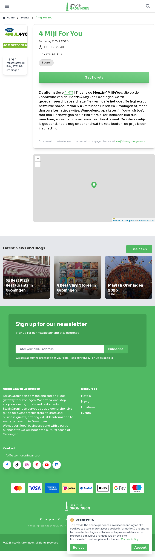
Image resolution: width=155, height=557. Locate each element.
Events (25, 19)
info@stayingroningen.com (130, 143)
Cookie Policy (130, 539)
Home (9, 19)
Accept (140, 548)
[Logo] (77, 7)
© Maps (129, 222)
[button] (38, 160)
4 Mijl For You (44, 19)
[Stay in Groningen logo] (77, 507)
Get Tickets (94, 79)
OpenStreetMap (146, 222)
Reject (78, 548)
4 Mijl (68, 94)
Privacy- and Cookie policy (59, 521)
